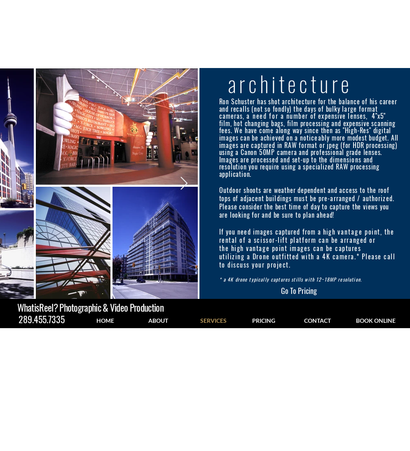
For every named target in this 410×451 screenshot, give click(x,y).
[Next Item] (184, 183)
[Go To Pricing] (299, 290)
